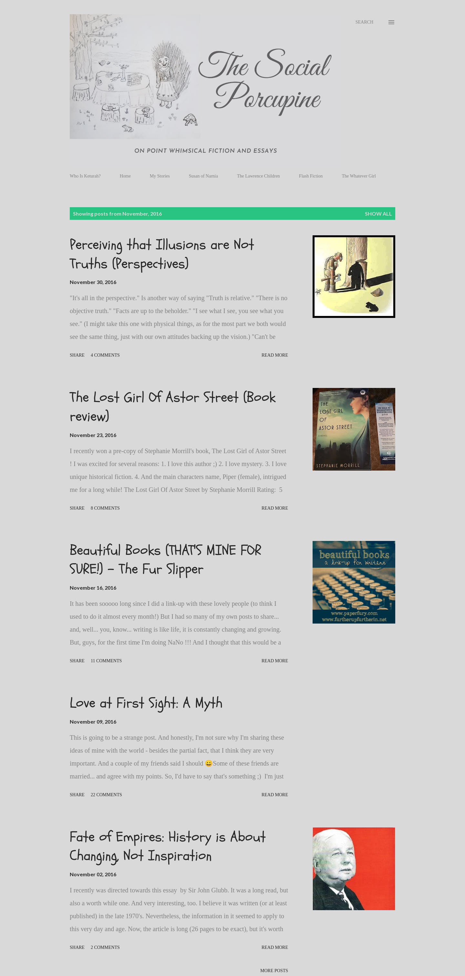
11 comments (106, 660)
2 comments (105, 947)
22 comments (106, 794)
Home (125, 176)
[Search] (364, 22)
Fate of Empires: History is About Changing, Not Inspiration (168, 846)
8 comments (105, 508)
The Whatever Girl (359, 176)
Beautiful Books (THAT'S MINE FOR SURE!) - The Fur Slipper (165, 560)
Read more (275, 355)
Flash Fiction (311, 176)
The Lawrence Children (258, 176)
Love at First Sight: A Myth (146, 703)
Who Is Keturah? (85, 176)
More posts (274, 970)
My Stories (160, 176)
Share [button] (77, 355)
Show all (378, 213)
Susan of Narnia (203, 176)
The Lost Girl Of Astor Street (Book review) (172, 407)
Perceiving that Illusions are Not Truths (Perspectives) (162, 254)
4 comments (105, 355)
